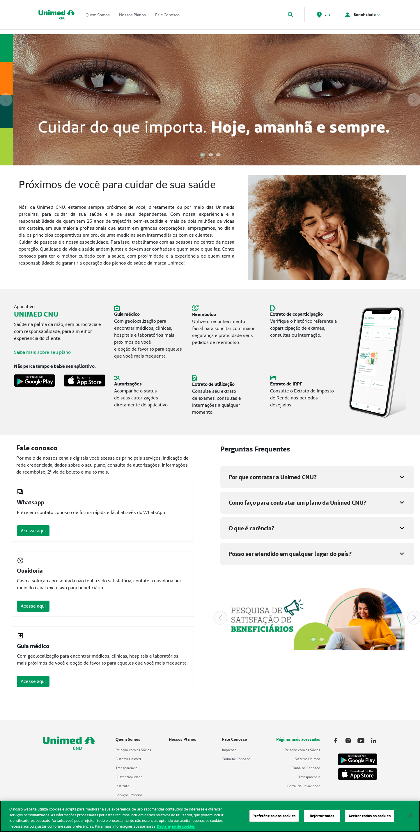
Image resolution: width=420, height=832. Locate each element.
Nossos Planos (132, 14)
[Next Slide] (414, 100)
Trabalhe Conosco (236, 759)
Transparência (126, 768)
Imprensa (229, 750)
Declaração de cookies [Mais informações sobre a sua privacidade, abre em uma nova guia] (176, 828)
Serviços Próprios (129, 795)
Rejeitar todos (322, 818)
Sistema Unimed (128, 759)
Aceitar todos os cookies (369, 818)
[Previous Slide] (6, 100)
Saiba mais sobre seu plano (42, 352)
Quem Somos (98, 14)
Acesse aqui (33, 531)
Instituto (123, 786)
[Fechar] (410, 818)
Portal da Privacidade (303, 786)
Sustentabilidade (129, 777)
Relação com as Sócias (133, 750)
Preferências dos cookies (273, 818)
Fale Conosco (167, 14)
